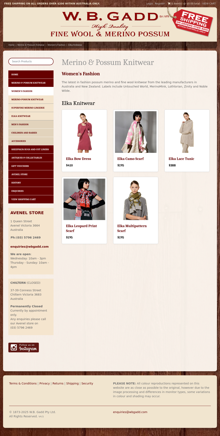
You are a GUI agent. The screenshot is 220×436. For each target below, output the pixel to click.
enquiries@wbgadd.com (130, 412)
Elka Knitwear (75, 45)
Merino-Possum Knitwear (27, 99)
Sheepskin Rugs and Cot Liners (30, 149)
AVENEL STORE (27, 212)
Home (11, 45)
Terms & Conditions (23, 383)
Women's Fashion (56, 45)
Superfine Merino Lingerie (28, 107)
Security (87, 383)
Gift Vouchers (20, 166)
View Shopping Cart (23, 199)
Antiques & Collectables (26, 157)
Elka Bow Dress (78, 159)
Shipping (72, 383)
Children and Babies (24, 132)
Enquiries (17, 191)
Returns (58, 383)
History (16, 182)
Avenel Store (19, 174)
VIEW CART (209, 3)
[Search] (31, 61)
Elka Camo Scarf (130, 159)
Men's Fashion (19, 124)
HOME (14, 74)
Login (149, 3)
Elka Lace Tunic (181, 159)
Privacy (44, 383)
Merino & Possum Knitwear (31, 45)
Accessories (18, 141)
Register (160, 3)
